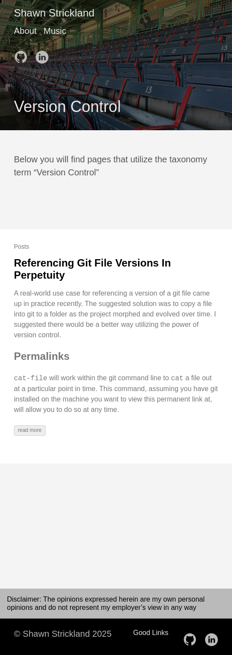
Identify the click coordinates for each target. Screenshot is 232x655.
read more (30, 430)
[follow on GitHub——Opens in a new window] (23, 54)
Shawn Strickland (54, 13)
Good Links (151, 632)
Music (54, 31)
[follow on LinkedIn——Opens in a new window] (44, 54)
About (25, 31)
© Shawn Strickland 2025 (63, 634)
